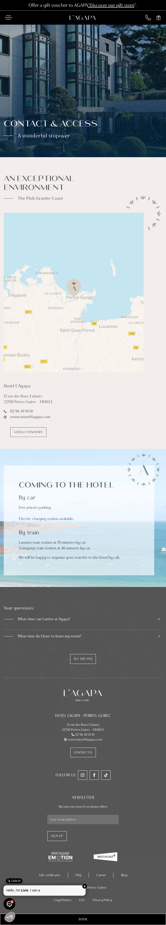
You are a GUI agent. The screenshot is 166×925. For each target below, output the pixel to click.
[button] (83, 919)
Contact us (83, 752)
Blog (124, 875)
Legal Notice (63, 900)
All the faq (83, 659)
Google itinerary (28, 434)
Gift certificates (49, 875)
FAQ (78, 875)
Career (101, 875)
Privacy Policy (102, 900)
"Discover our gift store (111, 5)
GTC (82, 900)
